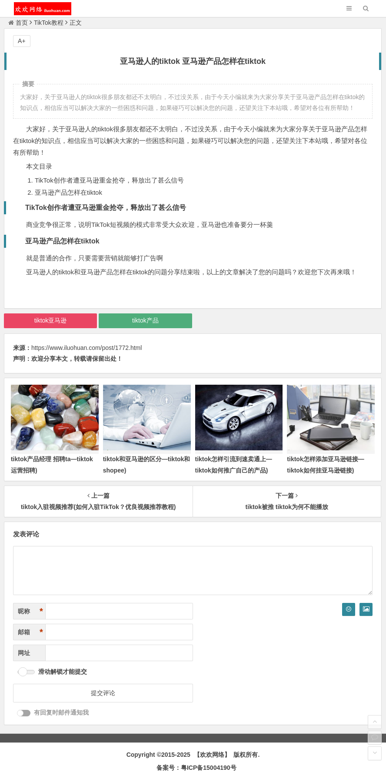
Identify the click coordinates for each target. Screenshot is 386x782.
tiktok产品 (145, 320)
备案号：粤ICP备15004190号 (196, 767)
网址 (24, 652)
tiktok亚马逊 (50, 320)
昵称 (30, 611)
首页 (18, 22)
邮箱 (30, 632)
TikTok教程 (48, 22)
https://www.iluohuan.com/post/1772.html (86, 347)
